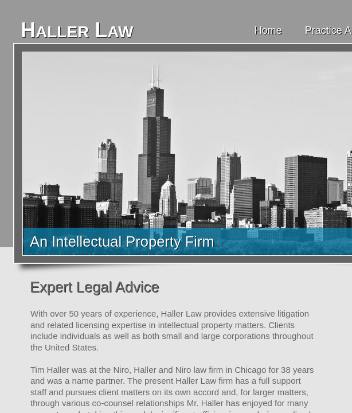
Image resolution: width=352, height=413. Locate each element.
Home (268, 30)
